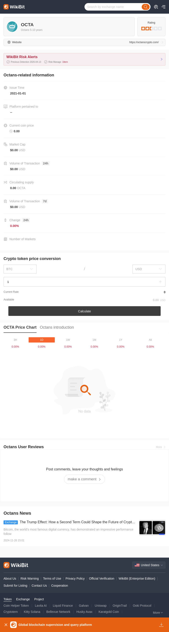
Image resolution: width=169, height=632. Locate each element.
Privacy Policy (75, 578)
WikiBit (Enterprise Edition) (137, 578)
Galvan (84, 605)
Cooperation (59, 585)
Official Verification (101, 578)
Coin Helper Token (16, 605)
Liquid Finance (63, 605)
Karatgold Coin (109, 612)
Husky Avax (84, 612)
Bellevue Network (58, 612)
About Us (10, 578)
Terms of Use (52, 578)
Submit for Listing (15, 585)
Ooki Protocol (142, 605)
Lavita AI (41, 605)
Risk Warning (29, 578)
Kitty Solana (32, 612)
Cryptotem (11, 612)
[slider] (151, 28)
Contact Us (39, 585)
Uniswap (101, 605)
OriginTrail (120, 605)
